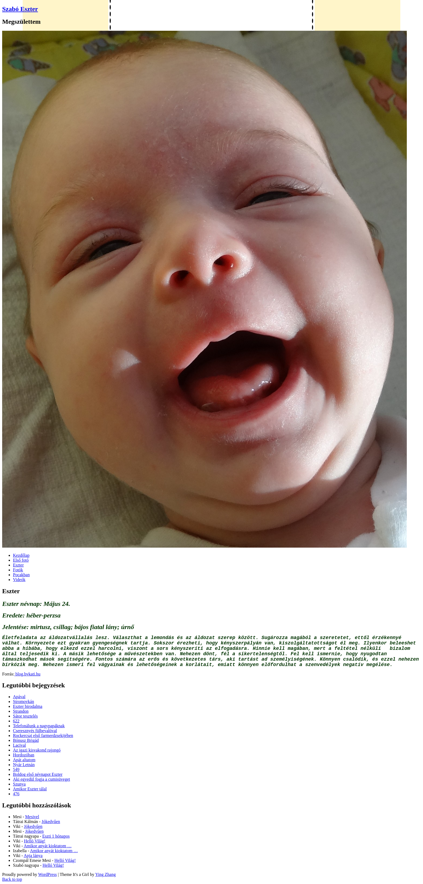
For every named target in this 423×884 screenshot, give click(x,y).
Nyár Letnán (24, 764)
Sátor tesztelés (25, 716)
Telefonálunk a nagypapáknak (39, 725)
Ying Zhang (105, 874)
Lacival (19, 745)
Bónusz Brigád (26, 740)
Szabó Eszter (20, 8)
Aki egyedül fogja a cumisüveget (41, 779)
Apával (19, 696)
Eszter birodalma (27, 706)
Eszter (18, 565)
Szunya (19, 784)
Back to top (12, 879)
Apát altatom (24, 759)
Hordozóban (23, 755)
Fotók (18, 570)
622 (16, 721)
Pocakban (21, 574)
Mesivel (32, 816)
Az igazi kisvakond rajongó (36, 750)
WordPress (47, 874)
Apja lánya (33, 855)
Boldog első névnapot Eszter (38, 774)
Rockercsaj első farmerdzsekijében (43, 735)
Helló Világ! (34, 841)
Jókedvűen (51, 821)
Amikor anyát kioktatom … (47, 846)
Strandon (21, 711)
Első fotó (21, 560)
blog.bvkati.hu (27, 674)
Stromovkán (23, 701)
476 (16, 793)
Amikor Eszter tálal (30, 789)
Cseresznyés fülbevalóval (35, 730)
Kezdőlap (21, 555)
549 (16, 769)
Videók (19, 579)
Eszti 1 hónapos (56, 836)
